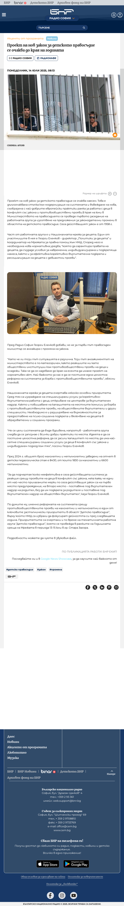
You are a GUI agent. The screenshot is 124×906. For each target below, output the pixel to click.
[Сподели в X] (95, 587)
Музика (13, 758)
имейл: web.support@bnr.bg (62, 800)
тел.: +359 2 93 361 (62, 796)
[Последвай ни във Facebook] (50, 895)
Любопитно (16, 752)
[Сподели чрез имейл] (116, 587)
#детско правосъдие (19, 569)
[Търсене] (84, 27)
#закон (41, 569)
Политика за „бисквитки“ (62, 884)
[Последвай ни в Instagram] (62, 895)
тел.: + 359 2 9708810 (62, 818)
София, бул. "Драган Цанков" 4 (62, 793)
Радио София (20, 58)
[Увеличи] (110, 194)
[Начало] (62, 12)
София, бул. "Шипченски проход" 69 (62, 814)
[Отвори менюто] (4, 14)
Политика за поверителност (85, 876)
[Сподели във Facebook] (87, 587)
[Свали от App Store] (48, 864)
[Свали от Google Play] (76, 864)
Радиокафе (46, 58)
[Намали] (115, 194)
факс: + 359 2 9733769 (62, 822)
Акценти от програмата (25, 38)
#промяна (56, 569)
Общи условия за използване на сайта (43, 876)
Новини (13, 742)
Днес (11, 736)
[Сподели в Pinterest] (109, 587)
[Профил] (120, 15)
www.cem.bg (62, 830)
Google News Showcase (56, 558)
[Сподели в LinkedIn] (102, 587)
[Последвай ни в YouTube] (74, 895)
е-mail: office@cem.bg (62, 826)
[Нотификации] (114, 15)
